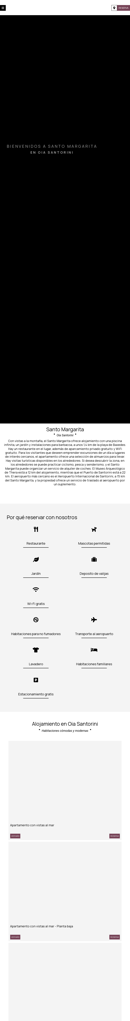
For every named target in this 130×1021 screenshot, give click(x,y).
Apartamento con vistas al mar (32, 825)
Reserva (123, 7)
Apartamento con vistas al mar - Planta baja (41, 926)
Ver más (15, 836)
